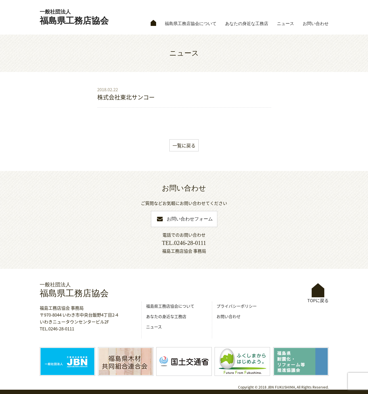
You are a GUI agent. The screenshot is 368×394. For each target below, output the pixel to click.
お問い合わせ (316, 23)
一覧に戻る (183, 145)
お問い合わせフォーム (190, 218)
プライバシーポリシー (236, 306)
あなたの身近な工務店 (246, 23)
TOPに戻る (318, 293)
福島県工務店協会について (190, 23)
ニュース (285, 23)
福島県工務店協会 (74, 17)
